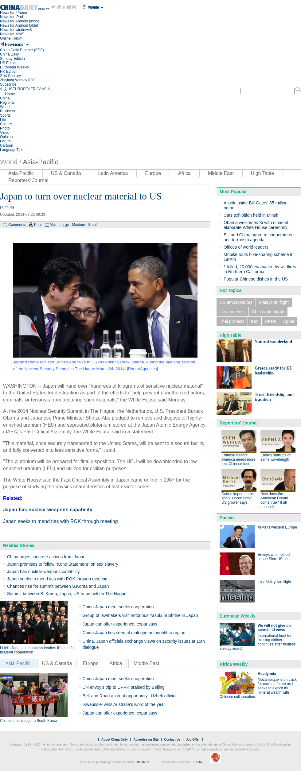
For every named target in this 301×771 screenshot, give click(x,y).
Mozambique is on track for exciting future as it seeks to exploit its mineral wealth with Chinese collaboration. (258, 688)
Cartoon (6, 145)
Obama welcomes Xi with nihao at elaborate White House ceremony (256, 225)
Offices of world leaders (246, 247)
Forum (5, 141)
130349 (198, 762)
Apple (288, 321)
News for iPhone (13, 12)
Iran (254, 321)
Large (64, 225)
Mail (53, 225)
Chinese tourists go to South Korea (28, 721)
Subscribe (8, 84)
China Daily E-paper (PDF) (22, 50)
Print (38, 225)
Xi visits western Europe (277, 527)
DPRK (271, 321)
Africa (184, 173)
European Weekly (14, 67)
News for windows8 (16, 30)
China (5, 98)
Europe (153, 173)
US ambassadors (236, 302)
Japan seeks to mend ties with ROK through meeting (60, 521)
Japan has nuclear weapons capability (47, 509)
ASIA (45, 89)
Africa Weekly (234, 664)
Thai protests (232, 321)
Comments (17, 225)
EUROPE (20, 89)
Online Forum (11, 38)
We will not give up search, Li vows (274, 627)
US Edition (9, 63)
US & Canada (66, 173)
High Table (262, 173)
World (5, 107)
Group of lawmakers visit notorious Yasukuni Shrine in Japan (140, 615)
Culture (6, 124)
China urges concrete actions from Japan (46, 556)
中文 (3, 89)
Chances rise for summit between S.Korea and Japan (58, 586)
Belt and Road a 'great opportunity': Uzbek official (130, 695)
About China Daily (114, 739)
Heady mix (267, 674)
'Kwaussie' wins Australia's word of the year (124, 704)
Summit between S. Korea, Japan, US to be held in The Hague (67, 593)
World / (10, 162)
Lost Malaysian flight (274, 582)
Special (227, 517)
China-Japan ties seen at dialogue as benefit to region (134, 632)
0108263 (143, 762)
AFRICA (34, 89)
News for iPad (11, 17)
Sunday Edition (12, 58)
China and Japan (268, 311)
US (10, 89)
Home (10, 94)
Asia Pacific (21, 173)
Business (7, 111)
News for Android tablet (19, 25)
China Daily (9, 54)
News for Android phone (19, 21)
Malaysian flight (274, 302)
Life (3, 120)
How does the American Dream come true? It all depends (274, 500)
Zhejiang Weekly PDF (18, 80)
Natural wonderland (273, 341)
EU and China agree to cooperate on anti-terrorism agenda (259, 237)
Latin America (113, 173)
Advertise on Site (145, 739)
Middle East (221, 173)
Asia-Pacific (40, 162)
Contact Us (172, 739)
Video (4, 132)
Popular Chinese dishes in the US (256, 279)
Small (92, 225)
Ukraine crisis (232, 311)
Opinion (6, 137)
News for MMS (12, 34)
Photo (5, 128)
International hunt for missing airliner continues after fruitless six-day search (257, 642)
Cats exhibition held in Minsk (251, 215)
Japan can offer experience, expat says (120, 624)
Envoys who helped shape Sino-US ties (274, 556)
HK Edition (9, 71)
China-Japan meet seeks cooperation (118, 606)
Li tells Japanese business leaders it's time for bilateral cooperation (37, 650)
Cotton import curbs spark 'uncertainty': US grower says (237, 498)
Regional (7, 102)
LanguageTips (11, 150)
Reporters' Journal (28, 180)
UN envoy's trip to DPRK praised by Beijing (124, 687)
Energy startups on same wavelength (275, 457)
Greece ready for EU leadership (273, 370)
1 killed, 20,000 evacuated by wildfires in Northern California (260, 269)
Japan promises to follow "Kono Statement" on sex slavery (62, 564)
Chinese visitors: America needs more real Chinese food (238, 459)
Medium (78, 225)
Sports (5, 115)
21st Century (10, 76)
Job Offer (193, 739)
